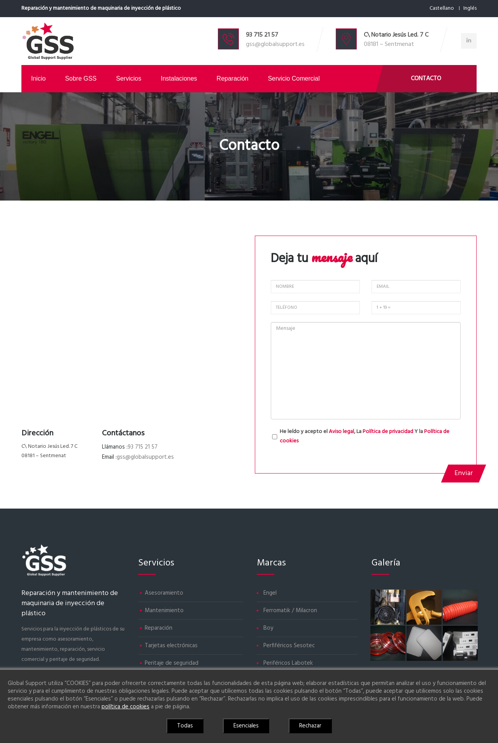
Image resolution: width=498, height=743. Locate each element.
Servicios (128, 78)
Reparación (233, 78)
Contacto (426, 79)
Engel (270, 593)
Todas (185, 726)
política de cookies (125, 706)
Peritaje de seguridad (171, 663)
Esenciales (246, 726)
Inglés (470, 8)
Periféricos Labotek (288, 663)
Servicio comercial (293, 78)
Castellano (442, 8)
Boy (268, 628)
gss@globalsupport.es (275, 44)
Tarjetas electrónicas (171, 645)
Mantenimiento (164, 610)
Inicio (38, 78)
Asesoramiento (164, 593)
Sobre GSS (80, 78)
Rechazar (310, 726)
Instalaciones (179, 78)
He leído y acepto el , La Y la (364, 436)
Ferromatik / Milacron (290, 610)
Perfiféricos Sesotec (289, 645)
